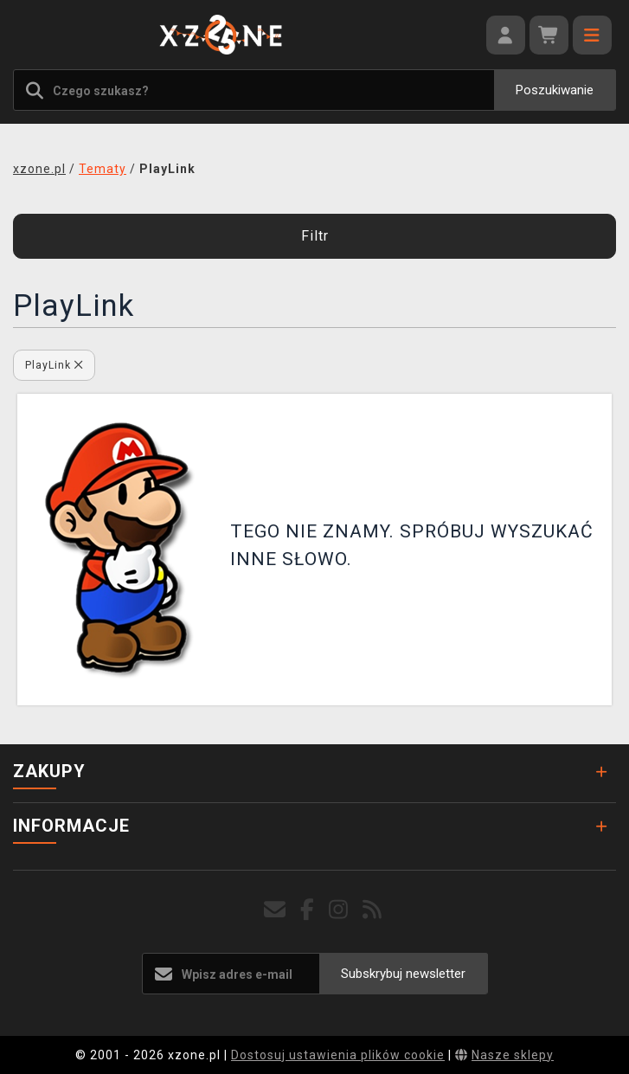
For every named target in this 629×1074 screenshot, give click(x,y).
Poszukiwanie (555, 90)
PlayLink (54, 364)
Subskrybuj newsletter (403, 973)
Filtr (315, 236)
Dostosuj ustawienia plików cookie (338, 1055)
